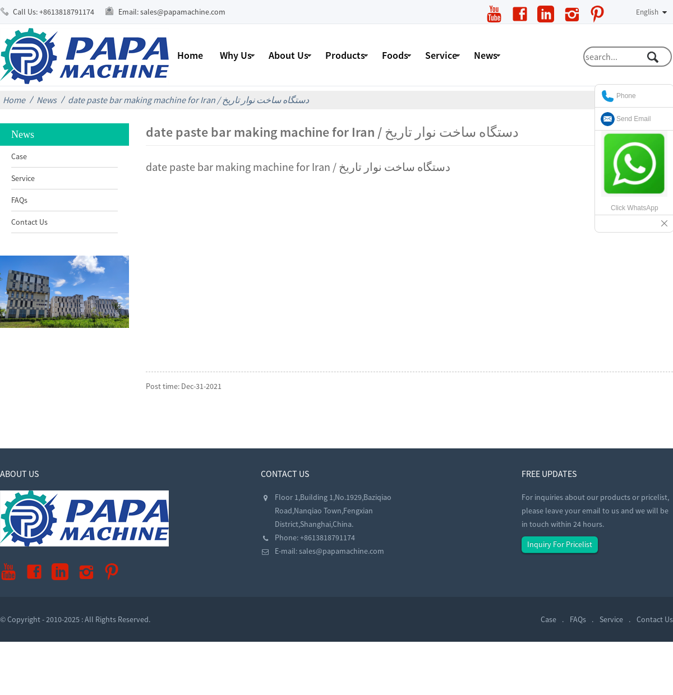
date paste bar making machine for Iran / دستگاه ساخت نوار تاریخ (188, 99)
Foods (395, 55)
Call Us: (53, 12)
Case (19, 156)
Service (441, 55)
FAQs (19, 200)
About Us (288, 55)
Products (345, 55)
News (485, 55)
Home (190, 55)
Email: (171, 12)
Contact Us (29, 222)
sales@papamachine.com (341, 551)
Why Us (236, 55)
